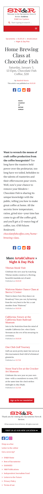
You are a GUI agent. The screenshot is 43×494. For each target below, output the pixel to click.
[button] (36, 28)
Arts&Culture (32, 39)
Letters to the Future (13, 477)
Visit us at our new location (21, 430)
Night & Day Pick (22, 41)
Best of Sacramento (12, 461)
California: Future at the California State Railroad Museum (18, 319)
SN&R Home (9, 457)
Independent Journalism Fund (17, 473)
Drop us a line (8, 444)
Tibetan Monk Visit (15, 267)
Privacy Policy (10, 481)
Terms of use (9, 485)
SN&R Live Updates (21, 19)
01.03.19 (21, 39)
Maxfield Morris (23, 80)
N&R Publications (11, 469)
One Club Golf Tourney (17, 347)
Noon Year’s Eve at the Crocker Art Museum (22, 370)
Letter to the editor (10, 448)
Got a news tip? (8, 452)
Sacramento (10, 39)
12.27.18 (18, 360)
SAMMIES (8, 465)
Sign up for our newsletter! (21, 400)
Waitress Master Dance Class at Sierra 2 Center (22, 291)
